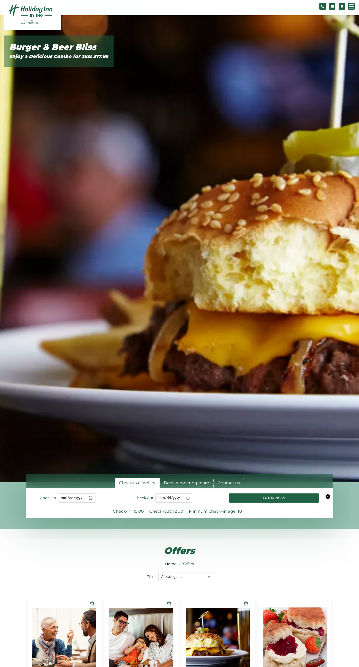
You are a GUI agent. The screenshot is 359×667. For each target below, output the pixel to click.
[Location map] (342, 6)
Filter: (152, 576)
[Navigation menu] (351, 6)
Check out (144, 498)
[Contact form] (332, 6)
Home (171, 564)
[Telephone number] (322, 6)
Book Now (274, 498)
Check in (48, 498)
